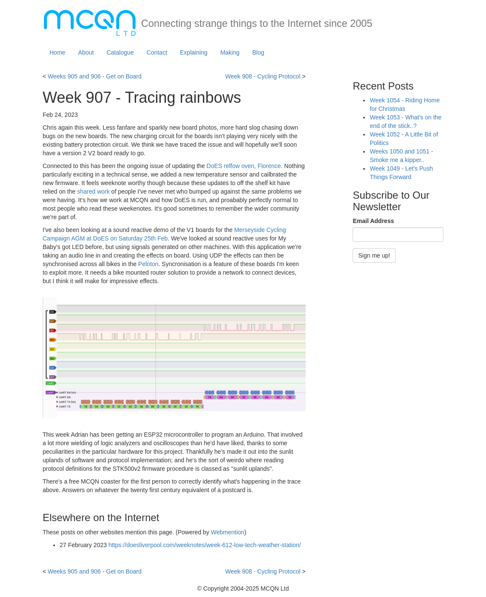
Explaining (194, 52)
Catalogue (120, 52)
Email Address (373, 220)
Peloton (148, 264)
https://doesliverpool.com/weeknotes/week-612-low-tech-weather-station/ (204, 545)
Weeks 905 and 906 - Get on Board (95, 76)
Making (230, 52)
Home (57, 52)
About (86, 52)
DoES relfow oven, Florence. (245, 165)
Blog (258, 52)
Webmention (227, 532)
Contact (157, 52)
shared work (93, 191)
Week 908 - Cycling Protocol (262, 76)
